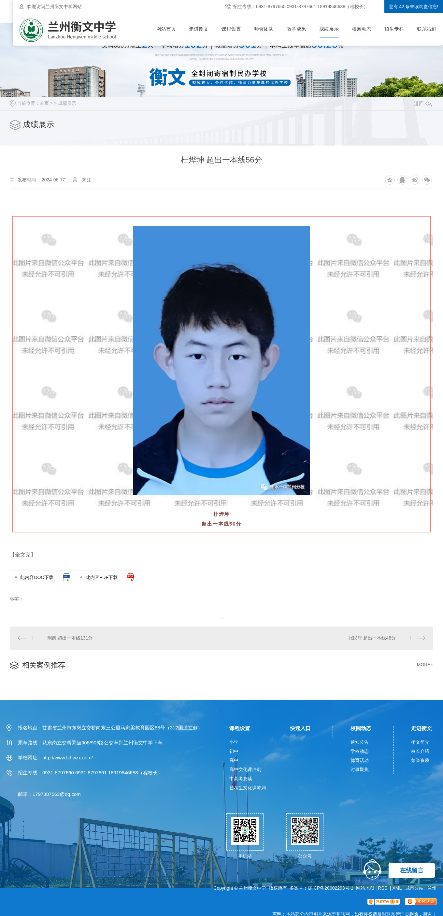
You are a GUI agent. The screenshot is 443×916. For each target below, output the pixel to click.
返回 (423, 103)
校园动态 (361, 29)
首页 (44, 103)
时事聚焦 (359, 769)
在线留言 (411, 870)
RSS (383, 888)
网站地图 (365, 888)
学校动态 (359, 751)
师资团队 (264, 29)
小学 (233, 742)
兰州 (431, 888)
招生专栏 (394, 29)
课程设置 (231, 29)
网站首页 (166, 29)
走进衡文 (198, 29)
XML (397, 888)
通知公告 (359, 742)
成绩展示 (329, 29)
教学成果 (296, 29)
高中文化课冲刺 (245, 769)
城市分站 (414, 888)
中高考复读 (240, 778)
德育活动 (359, 760)
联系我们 (426, 29)
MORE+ (425, 664)
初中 (233, 751)
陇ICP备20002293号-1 (330, 888)
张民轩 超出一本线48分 (372, 638)
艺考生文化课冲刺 (247, 787)
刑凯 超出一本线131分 (70, 638)
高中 (233, 760)
